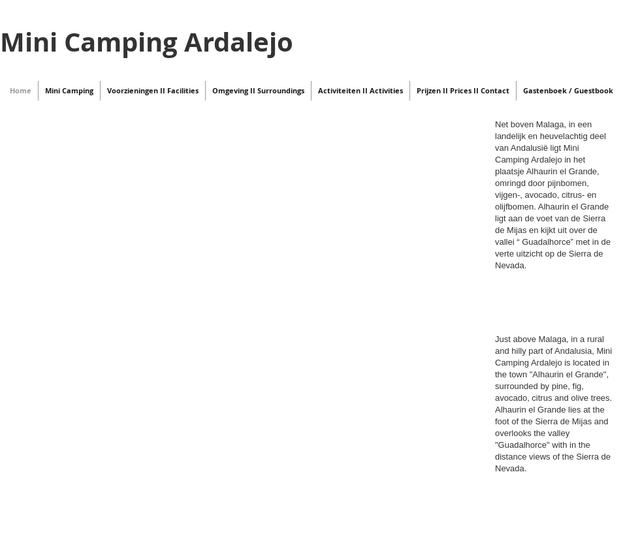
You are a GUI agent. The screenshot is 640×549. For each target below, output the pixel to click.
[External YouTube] (244, 301)
